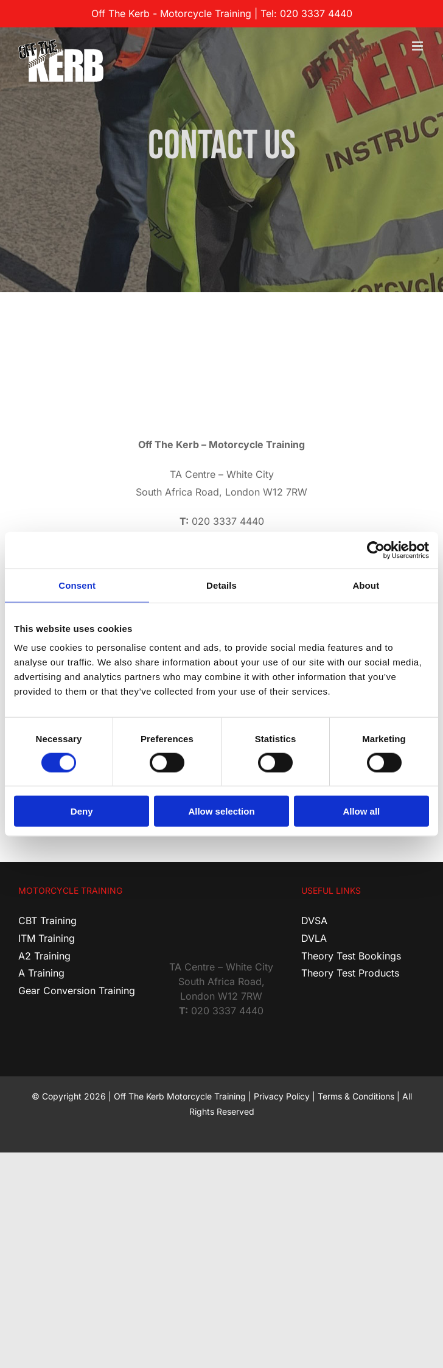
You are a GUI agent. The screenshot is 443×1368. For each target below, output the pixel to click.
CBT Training (47, 920)
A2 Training (44, 956)
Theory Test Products (350, 973)
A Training (41, 973)
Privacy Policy (282, 1096)
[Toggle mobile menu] (418, 46)
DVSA (314, 920)
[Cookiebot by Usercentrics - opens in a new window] (376, 550)
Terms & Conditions (356, 1096)
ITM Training (46, 938)
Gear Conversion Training (76, 990)
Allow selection (221, 811)
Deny (82, 811)
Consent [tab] (77, 585)
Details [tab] (221, 585)
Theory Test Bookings (351, 956)
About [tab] (365, 585)
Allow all (361, 811)
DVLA (314, 938)
